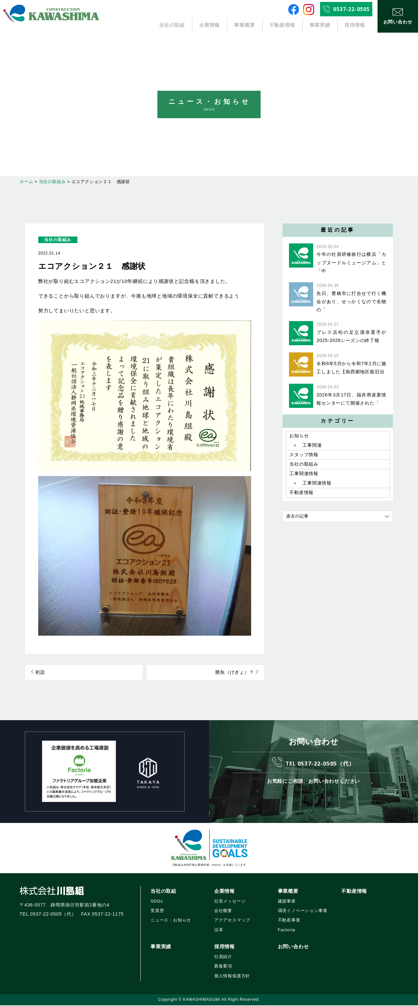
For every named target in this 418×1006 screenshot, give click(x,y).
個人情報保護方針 (232, 976)
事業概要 (244, 25)
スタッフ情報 (303, 456)
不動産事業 (289, 920)
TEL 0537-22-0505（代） (320, 763)
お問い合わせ (293, 947)
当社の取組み (57, 239)
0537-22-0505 (351, 9)
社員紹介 (223, 957)
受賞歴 (157, 911)
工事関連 (312, 446)
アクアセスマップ (232, 920)
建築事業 (287, 901)
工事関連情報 (303, 476)
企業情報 (210, 25)
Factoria (286, 930)
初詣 (37, 672)
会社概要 (223, 911)
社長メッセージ (230, 901)
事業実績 (320, 25)
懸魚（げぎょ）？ (237, 672)
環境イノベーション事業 (303, 911)
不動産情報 (282, 25)
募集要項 (223, 967)
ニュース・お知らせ (171, 920)
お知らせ (299, 436)
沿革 (218, 930)
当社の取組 (172, 25)
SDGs (157, 901)
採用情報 (355, 25)
